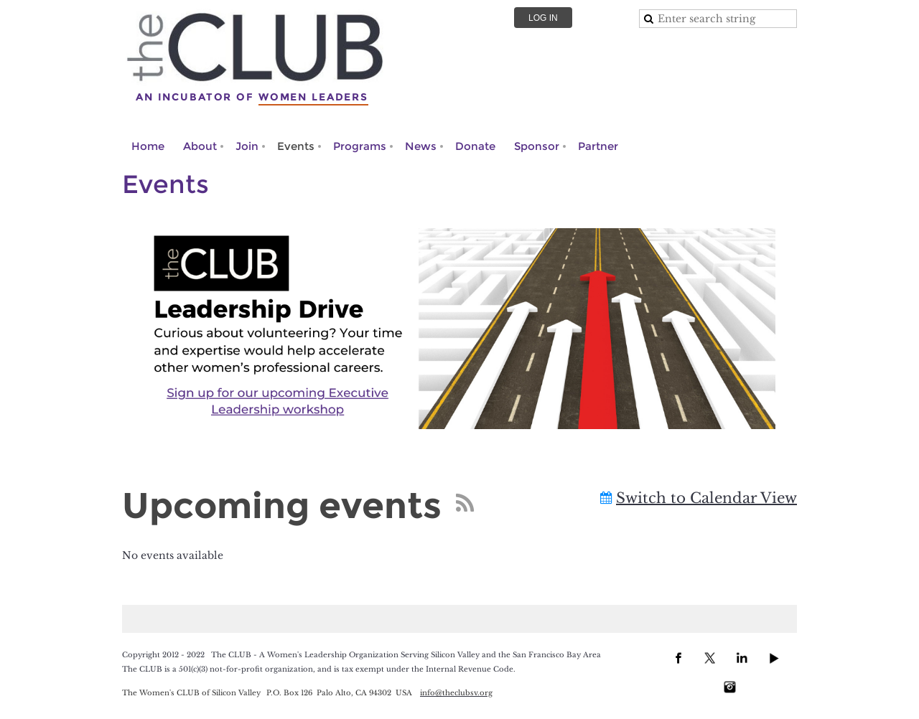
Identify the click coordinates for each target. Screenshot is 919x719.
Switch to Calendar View (706, 498)
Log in (543, 18)
